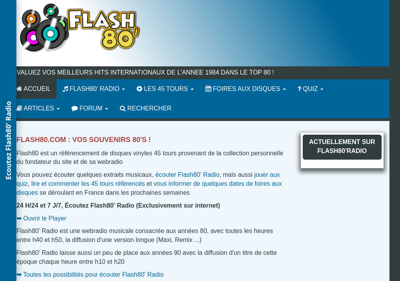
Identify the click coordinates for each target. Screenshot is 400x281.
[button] (8, 140)
